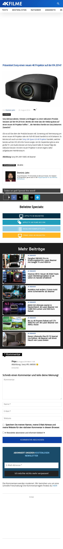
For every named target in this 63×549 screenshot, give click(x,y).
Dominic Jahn (10, 110)
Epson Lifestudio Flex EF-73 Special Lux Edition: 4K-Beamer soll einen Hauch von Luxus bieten (43, 338)
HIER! (55, 486)
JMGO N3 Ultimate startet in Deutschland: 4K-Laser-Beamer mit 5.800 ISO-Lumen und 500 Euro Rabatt (43, 308)
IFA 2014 (20, 165)
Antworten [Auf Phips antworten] (15, 368)
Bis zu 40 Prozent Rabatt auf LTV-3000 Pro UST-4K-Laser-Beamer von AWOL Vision (43, 323)
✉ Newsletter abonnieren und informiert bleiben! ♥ (24, 433)
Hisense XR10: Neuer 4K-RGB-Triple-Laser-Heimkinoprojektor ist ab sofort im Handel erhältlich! (43, 276)
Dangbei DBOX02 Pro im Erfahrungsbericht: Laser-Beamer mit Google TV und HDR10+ (42, 260)
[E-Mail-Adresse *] (31, 465)
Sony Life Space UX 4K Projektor (34, 139)
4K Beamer (7, 114)
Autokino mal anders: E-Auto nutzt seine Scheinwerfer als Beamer (42, 291)
